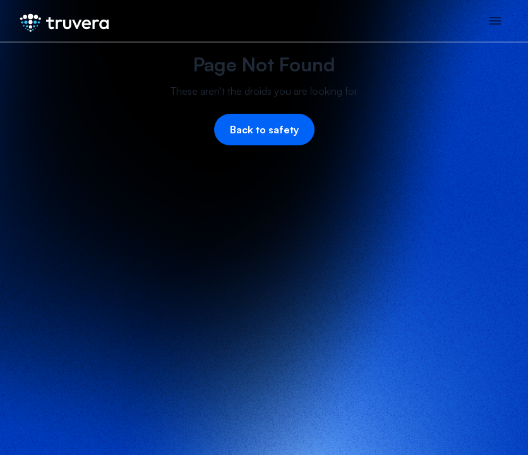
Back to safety (264, 129)
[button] (495, 20)
